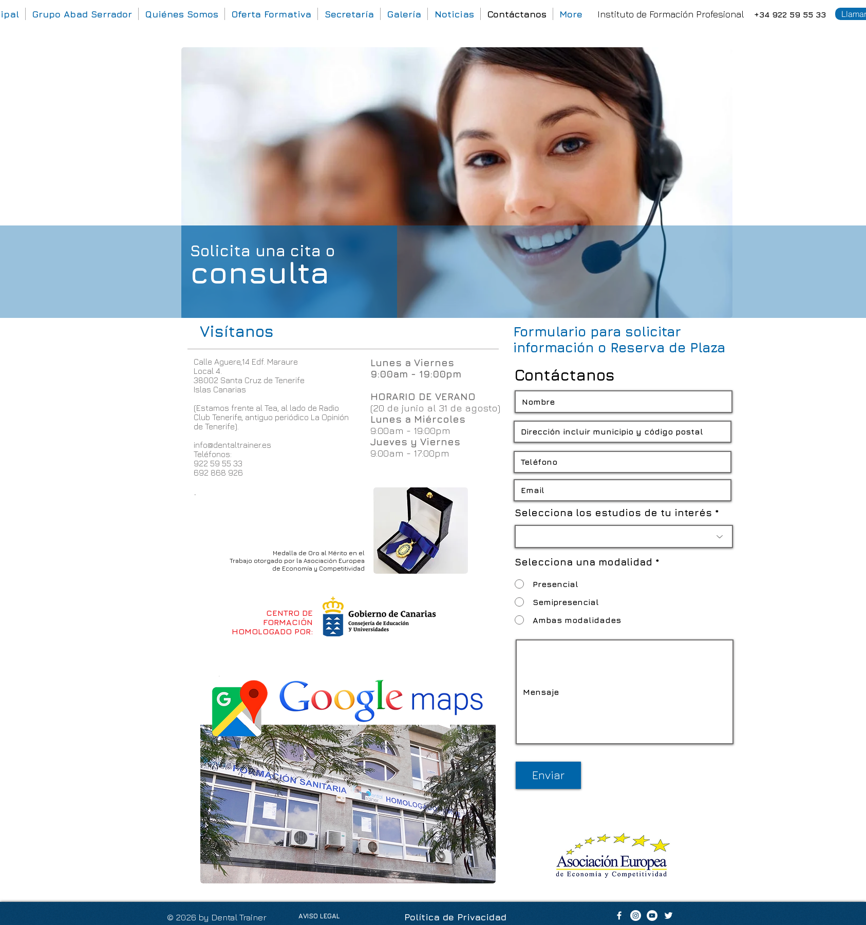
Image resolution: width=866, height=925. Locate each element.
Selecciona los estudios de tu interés (613, 513)
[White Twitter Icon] (668, 915)
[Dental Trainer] (635, 915)
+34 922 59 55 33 (790, 14)
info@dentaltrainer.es (232, 444)
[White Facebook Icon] (619, 915)
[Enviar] (548, 775)
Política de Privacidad (455, 917)
